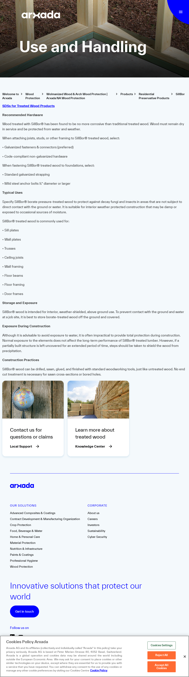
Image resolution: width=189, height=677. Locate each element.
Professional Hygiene (24, 560)
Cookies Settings (161, 645)
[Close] (185, 657)
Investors (93, 525)
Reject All (161, 655)
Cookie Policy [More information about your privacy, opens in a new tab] (98, 670)
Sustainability (96, 530)
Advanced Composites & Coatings (32, 513)
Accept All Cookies (161, 667)
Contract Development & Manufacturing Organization (45, 519)
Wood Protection (21, 566)
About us (93, 513)
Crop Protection (20, 525)
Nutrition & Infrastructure (26, 548)
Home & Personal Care (25, 536)
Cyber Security (97, 536)
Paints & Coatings (21, 554)
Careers (93, 519)
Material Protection (22, 542)
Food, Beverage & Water (26, 530)
